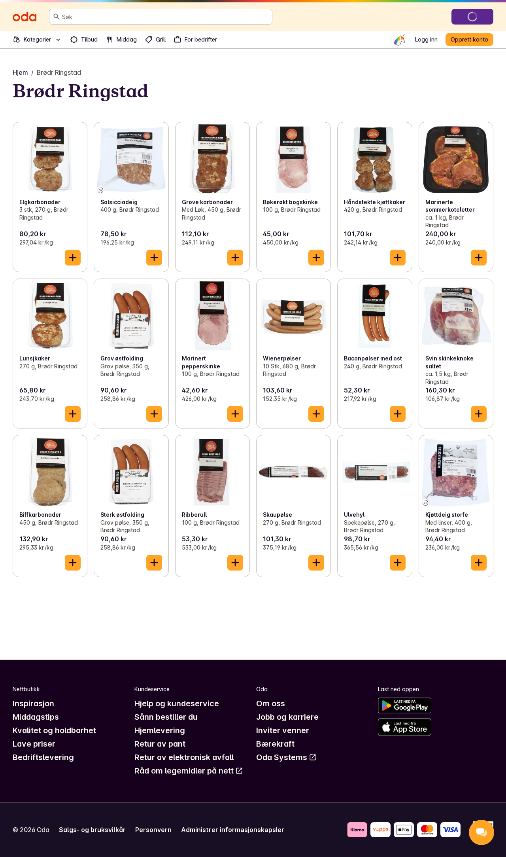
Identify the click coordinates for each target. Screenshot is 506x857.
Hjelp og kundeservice (176, 703)
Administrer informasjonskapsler (232, 830)
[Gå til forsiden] (24, 16)
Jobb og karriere (287, 717)
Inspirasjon (33, 703)
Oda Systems (286, 757)
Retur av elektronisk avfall (184, 757)
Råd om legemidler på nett (188, 770)
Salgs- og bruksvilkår (92, 830)
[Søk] (56, 17)
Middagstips (36, 717)
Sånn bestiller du (166, 717)
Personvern (153, 830)
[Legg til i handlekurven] (73, 257)
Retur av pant (159, 744)
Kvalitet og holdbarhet (54, 730)
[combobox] (165, 16)
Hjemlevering (159, 730)
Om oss (270, 703)
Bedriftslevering (43, 757)
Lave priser (34, 744)
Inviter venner (282, 730)
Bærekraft (275, 744)
